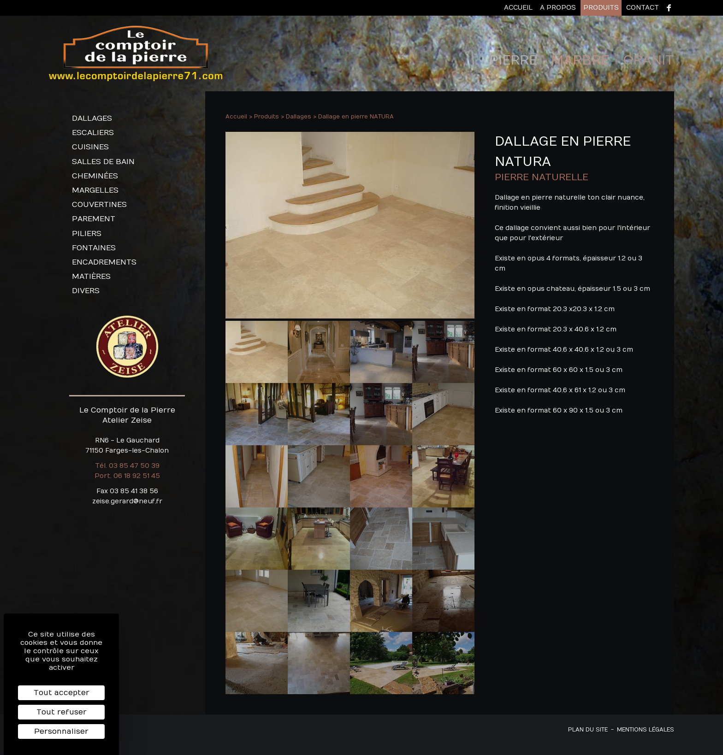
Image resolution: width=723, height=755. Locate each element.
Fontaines (94, 248)
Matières (91, 276)
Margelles (95, 190)
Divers (86, 291)
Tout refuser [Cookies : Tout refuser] (61, 712)
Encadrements (104, 262)
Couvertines (99, 205)
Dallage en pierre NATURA (356, 116)
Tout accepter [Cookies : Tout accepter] (61, 693)
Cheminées (95, 176)
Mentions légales (645, 729)
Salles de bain (103, 162)
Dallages (92, 118)
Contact (642, 8)
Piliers (86, 234)
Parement (93, 219)
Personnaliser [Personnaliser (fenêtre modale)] (61, 731)
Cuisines (90, 147)
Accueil (518, 8)
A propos (558, 8)
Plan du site (588, 729)
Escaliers (93, 133)
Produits (601, 8)
